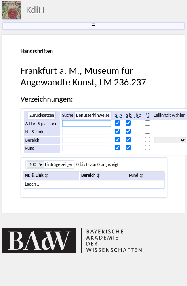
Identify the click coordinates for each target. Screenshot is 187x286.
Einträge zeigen (58, 164)
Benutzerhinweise (92, 115)
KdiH (35, 10)
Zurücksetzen (41, 115)
